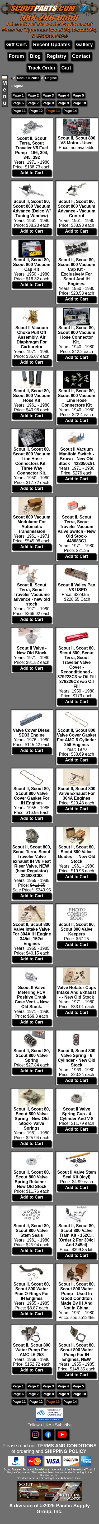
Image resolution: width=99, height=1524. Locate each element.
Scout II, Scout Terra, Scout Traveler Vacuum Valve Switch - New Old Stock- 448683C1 (77, 529)
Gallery (84, 44)
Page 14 (70, 111)
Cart (66, 68)
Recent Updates (51, 44)
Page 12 (36, 111)
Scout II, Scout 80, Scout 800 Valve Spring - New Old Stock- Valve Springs (31, 1118)
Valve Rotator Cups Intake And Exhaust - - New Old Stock (76, 992)
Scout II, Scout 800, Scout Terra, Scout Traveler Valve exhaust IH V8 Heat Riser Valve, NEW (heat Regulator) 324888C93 (31, 861)
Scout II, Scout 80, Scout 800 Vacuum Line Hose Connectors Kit (76, 398)
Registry (56, 56)
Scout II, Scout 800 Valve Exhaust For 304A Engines (76, 793)
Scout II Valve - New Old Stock (32, 650)
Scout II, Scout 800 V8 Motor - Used (76, 140)
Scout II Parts (28, 78)
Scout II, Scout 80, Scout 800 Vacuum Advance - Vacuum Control (76, 208)
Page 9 (63, 103)
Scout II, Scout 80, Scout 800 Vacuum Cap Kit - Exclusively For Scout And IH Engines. (76, 272)
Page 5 (78, 95)
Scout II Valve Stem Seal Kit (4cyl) (76, 1174)
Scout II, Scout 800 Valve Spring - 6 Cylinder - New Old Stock (76, 1057)
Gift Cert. (16, 44)
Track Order (41, 68)
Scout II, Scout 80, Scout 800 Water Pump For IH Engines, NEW (76, 1352)
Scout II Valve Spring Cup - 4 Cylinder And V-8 (76, 1114)
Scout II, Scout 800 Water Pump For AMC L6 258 (31, 1350)
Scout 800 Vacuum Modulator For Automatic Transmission (31, 524)
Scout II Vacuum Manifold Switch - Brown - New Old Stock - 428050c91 (76, 456)
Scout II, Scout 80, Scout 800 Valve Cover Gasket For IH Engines (31, 795)
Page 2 (33, 95)
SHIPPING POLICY (65, 1451)
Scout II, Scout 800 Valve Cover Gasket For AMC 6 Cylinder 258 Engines (76, 737)
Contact (81, 56)
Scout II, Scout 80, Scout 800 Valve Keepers (76, 929)
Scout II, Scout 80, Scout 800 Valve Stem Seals (31, 1230)
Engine (51, 78)
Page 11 (19, 111)
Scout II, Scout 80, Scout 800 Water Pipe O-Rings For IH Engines (31, 1291)
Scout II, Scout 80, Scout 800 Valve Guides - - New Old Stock (76, 854)
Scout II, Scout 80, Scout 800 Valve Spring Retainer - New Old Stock (31, 1179)
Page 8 (48, 103)
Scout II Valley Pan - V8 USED (76, 587)
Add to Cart (31, 173)
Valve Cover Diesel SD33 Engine (31, 732)
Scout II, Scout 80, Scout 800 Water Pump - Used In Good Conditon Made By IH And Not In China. (76, 1296)
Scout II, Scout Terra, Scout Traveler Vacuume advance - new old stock (31, 594)
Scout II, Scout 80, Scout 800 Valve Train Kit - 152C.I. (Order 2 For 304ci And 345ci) (76, 1235)
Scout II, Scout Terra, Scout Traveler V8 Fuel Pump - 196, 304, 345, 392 (31, 148)
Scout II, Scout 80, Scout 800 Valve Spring (31, 1055)
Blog (35, 56)
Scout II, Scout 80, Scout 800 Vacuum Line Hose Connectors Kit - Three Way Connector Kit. (31, 461)
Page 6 (18, 103)
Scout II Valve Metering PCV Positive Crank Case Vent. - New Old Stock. (32, 997)
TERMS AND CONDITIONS (66, 1445)
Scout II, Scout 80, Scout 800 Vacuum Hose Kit (31, 396)
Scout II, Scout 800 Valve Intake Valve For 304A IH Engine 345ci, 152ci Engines (31, 934)
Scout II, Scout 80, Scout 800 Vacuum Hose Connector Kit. (76, 334)
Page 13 (53, 111)
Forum (16, 56)
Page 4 (63, 95)
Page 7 (33, 103)
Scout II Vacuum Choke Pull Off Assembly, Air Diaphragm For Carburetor (31, 337)
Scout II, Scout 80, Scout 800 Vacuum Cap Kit (31, 265)
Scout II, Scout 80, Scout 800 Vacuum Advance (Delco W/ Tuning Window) (32, 208)
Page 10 (79, 103)
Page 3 (48, 95)
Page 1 (18, 95)
